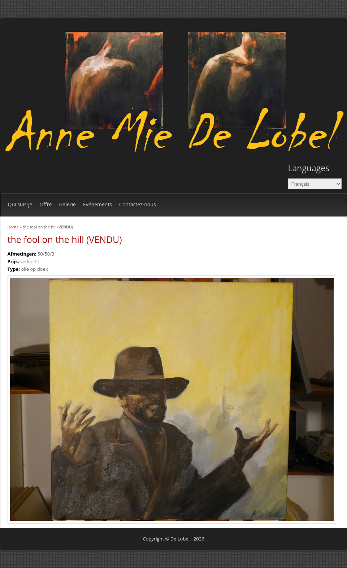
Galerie (67, 204)
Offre (46, 204)
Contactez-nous (137, 204)
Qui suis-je (20, 204)
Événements (97, 204)
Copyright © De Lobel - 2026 (173, 538)
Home (13, 227)
